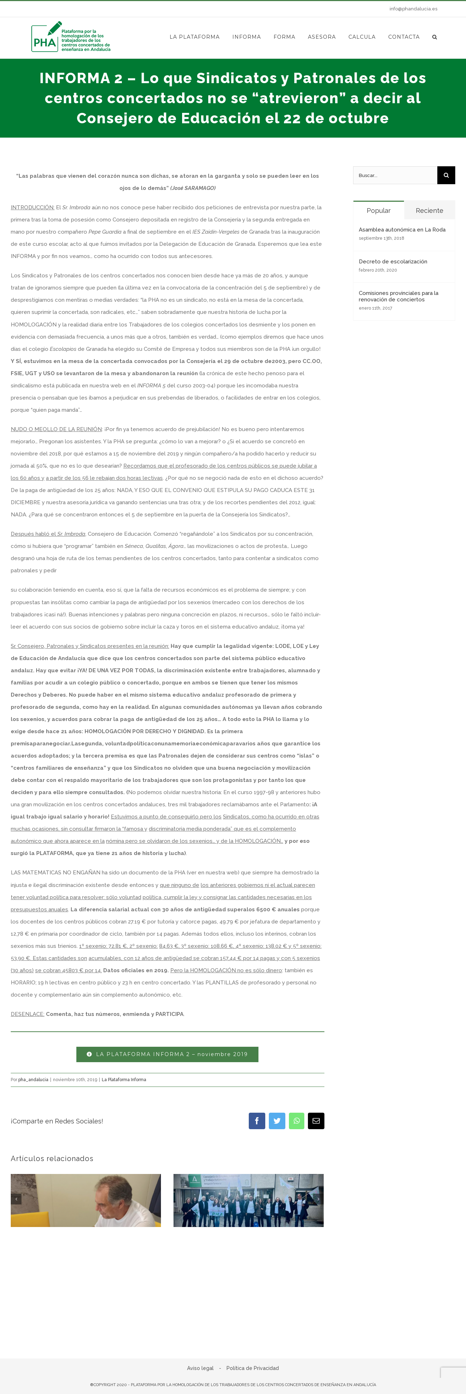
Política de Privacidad (253, 1372)
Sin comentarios (77, 1327)
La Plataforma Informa (124, 1079)
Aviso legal (200, 1372)
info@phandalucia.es (413, 8)
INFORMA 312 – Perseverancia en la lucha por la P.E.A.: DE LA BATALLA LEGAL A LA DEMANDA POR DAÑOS (84, 1308)
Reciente (429, 210)
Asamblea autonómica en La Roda (402, 229)
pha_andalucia (33, 1079)
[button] (434, 37)
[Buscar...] (395, 175)
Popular (379, 210)
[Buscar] (446, 175)
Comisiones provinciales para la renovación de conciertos (398, 296)
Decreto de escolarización (393, 261)
